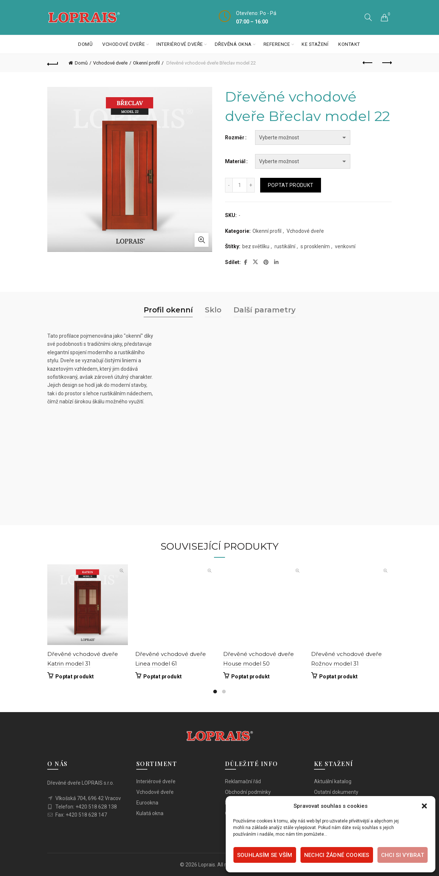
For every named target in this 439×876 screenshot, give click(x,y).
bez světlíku (255, 246)
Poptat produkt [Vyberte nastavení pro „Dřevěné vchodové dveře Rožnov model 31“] (338, 676)
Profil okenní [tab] (168, 309)
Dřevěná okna (233, 44)
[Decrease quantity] (228, 185)
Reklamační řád (243, 781)
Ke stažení (315, 44)
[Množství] (239, 185)
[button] (424, 806)
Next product (386, 62)
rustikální (284, 246)
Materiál (235, 161)
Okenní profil (146, 63)
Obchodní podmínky (248, 792)
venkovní (345, 246)
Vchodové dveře (123, 44)
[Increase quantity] (251, 185)
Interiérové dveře (179, 44)
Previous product (368, 62)
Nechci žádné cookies (336, 855)
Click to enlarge (202, 240)
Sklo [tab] (213, 309)
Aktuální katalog (332, 781)
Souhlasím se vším (264, 855)
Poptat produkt (290, 185)
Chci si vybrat (402, 855)
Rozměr (234, 137)
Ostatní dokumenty (336, 792)
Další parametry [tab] (264, 309)
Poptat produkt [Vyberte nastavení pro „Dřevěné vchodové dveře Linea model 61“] (162, 676)
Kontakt (349, 44)
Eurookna (147, 803)
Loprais (206, 865)
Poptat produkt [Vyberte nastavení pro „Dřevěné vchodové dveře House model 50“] (250, 676)
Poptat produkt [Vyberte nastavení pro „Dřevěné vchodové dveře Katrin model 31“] (74, 676)
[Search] (368, 17)
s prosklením (315, 246)
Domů (85, 44)
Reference (276, 44)
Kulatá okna (149, 813)
